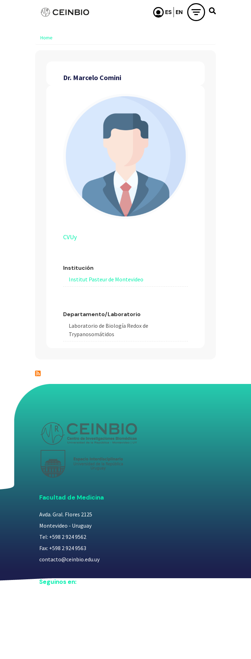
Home (46, 37)
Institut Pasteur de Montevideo (106, 279)
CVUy (70, 237)
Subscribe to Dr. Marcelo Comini (38, 373)
